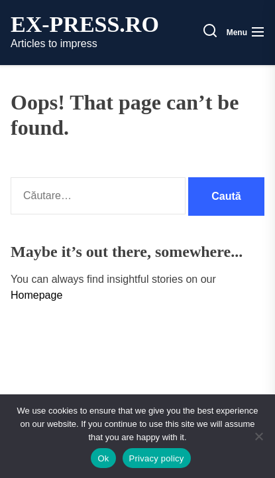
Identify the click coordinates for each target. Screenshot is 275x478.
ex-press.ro (85, 24)
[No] (258, 436)
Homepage (36, 295)
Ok (103, 458)
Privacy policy (156, 458)
